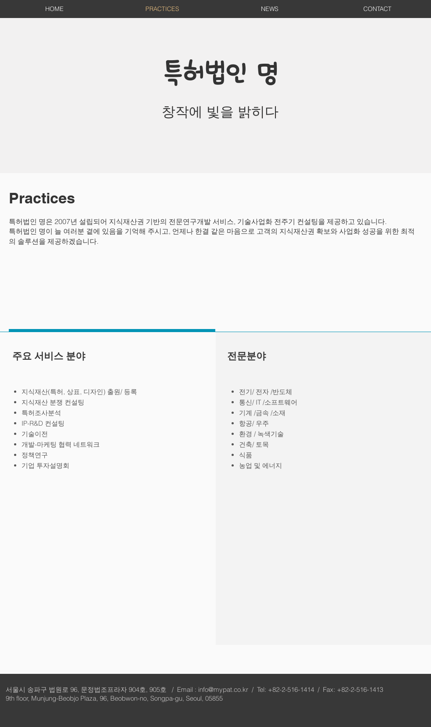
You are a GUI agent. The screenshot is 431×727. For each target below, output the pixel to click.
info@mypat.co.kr (223, 689)
